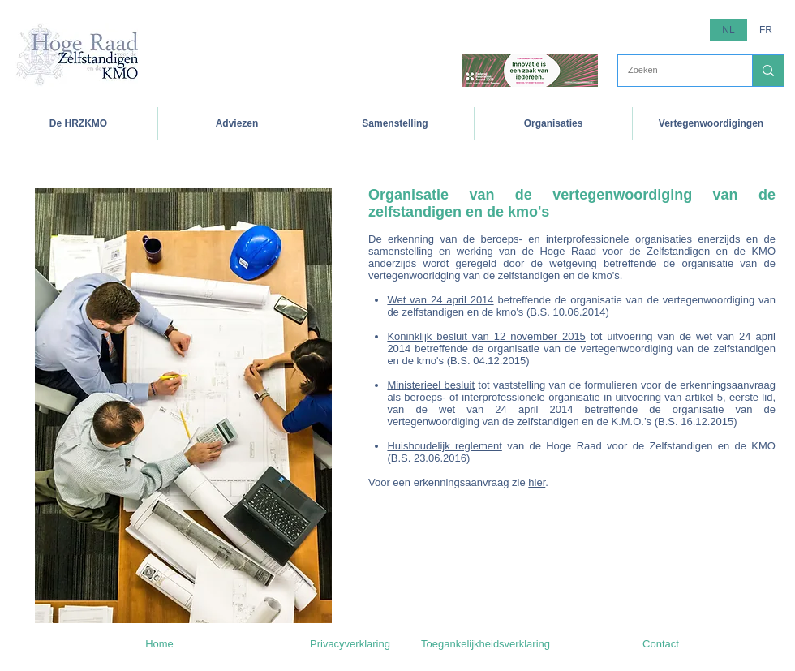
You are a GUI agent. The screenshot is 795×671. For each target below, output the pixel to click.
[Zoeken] (673, 70)
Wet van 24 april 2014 (440, 300)
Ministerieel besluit (431, 385)
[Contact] (660, 644)
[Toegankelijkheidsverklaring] (485, 644)
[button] (395, 123)
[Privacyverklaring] (350, 644)
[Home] (159, 644)
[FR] (765, 30)
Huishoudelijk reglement (444, 446)
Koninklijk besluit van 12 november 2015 (486, 336)
